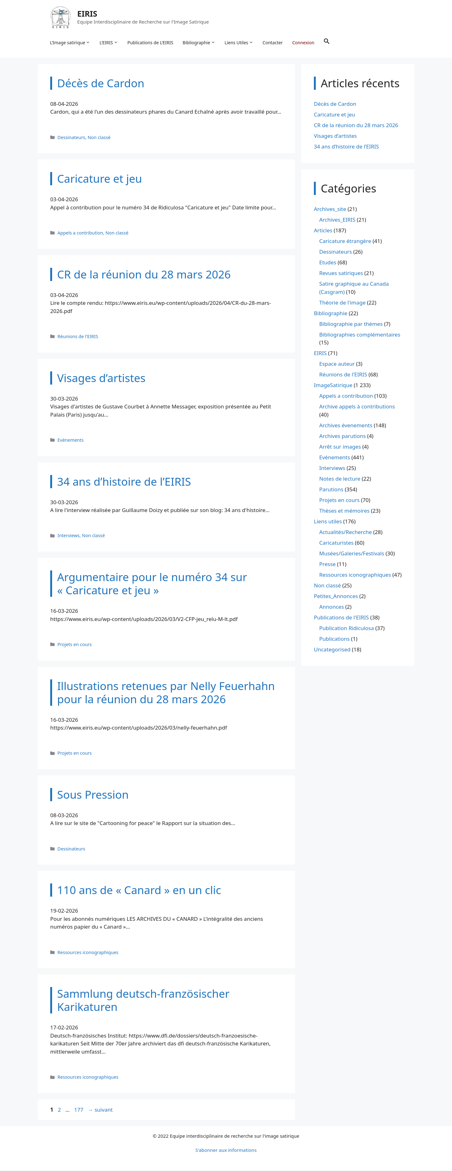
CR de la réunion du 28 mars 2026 (356, 125)
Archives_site (330, 209)
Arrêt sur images (340, 447)
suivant (100, 1110)
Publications (334, 639)
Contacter (273, 43)
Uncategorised (332, 650)
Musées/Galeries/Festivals (351, 554)
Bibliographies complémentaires (359, 335)
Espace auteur (337, 364)
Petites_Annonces (336, 596)
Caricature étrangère (345, 242)
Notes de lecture (339, 479)
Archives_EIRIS (337, 220)
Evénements (70, 441)
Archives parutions (342, 436)
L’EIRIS (109, 42)
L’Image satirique (70, 42)
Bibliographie (199, 42)
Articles (323, 231)
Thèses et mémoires (344, 511)
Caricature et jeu (334, 115)
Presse (327, 564)
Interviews (68, 536)
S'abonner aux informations (225, 1151)
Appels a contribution (80, 233)
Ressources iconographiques (87, 953)
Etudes (327, 263)
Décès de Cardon (335, 104)
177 (79, 1110)
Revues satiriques (341, 274)
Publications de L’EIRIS (151, 43)
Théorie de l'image (342, 303)
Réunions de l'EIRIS (77, 337)
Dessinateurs (71, 138)
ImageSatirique (333, 386)
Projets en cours (74, 645)
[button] (327, 42)
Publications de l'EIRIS (341, 618)
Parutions (331, 490)
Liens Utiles (239, 42)
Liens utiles (328, 522)
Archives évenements (345, 425)
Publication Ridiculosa (346, 628)
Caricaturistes (336, 543)
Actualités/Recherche (345, 532)
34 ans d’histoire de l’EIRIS (346, 147)
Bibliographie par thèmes (351, 324)
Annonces (331, 607)
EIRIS (88, 13)
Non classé (99, 138)
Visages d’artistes (335, 136)
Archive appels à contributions (357, 407)
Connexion (304, 43)
